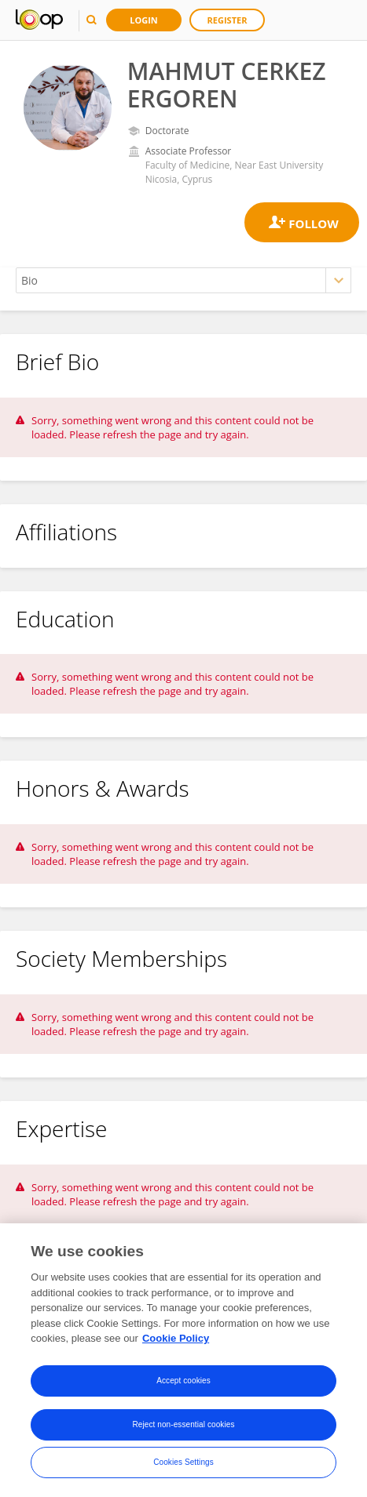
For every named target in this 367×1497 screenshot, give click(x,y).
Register (227, 20)
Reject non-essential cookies (183, 1425)
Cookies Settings (183, 1463)
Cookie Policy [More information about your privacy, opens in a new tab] (175, 1339)
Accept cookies (183, 1381)
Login (144, 20)
